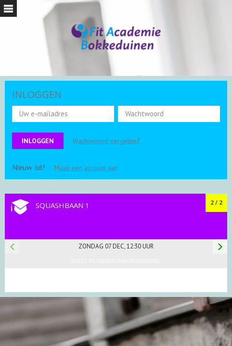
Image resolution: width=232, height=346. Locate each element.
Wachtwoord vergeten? (106, 140)
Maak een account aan (86, 167)
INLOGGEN (37, 94)
